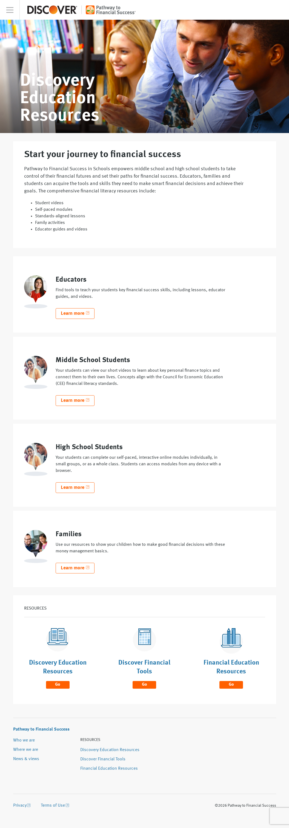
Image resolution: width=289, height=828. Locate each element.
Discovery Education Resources (109, 750)
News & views (26, 759)
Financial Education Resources (109, 768)
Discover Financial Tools (102, 759)
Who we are (24, 740)
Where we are (25, 750)
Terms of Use (53, 805)
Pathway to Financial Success (41, 729)
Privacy (20, 805)
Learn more (72, 313)
